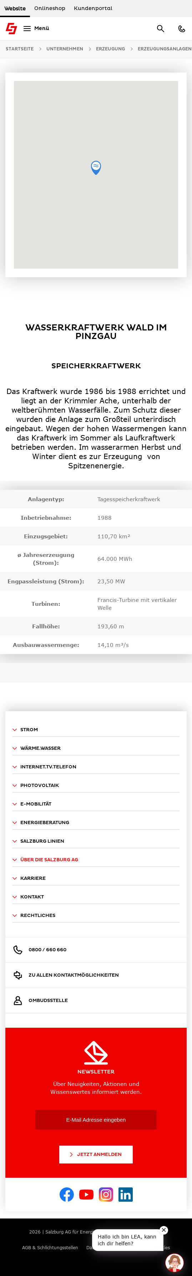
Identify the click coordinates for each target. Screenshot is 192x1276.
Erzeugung (110, 49)
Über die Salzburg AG (45, 860)
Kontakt (28, 897)
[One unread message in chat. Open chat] (174, 1262)
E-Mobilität (31, 804)
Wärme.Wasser (36, 748)
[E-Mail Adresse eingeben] (96, 1120)
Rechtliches (33, 915)
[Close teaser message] (164, 1230)
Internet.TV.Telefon (44, 767)
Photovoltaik (35, 785)
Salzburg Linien (38, 841)
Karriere (29, 878)
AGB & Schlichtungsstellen (50, 1247)
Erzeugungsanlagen (165, 49)
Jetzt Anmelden (95, 1154)
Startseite (20, 49)
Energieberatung (40, 823)
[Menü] (35, 28)
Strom (25, 730)
